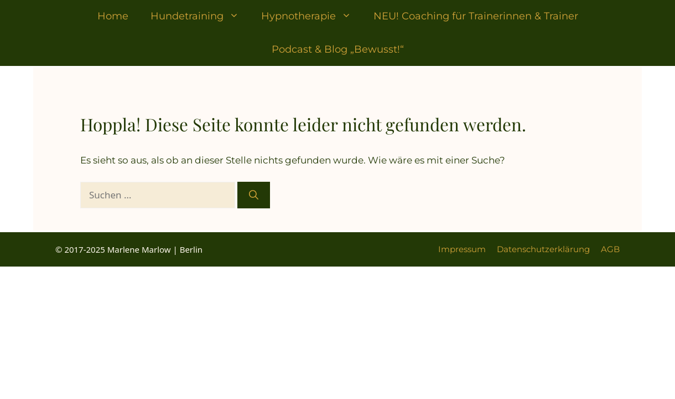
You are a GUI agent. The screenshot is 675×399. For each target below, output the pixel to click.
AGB (610, 249)
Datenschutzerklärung (543, 249)
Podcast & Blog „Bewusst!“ (338, 49)
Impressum (462, 249)
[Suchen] (253, 195)
